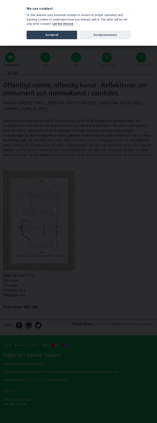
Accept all (51, 34)
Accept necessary (105, 34)
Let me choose (62, 24)
